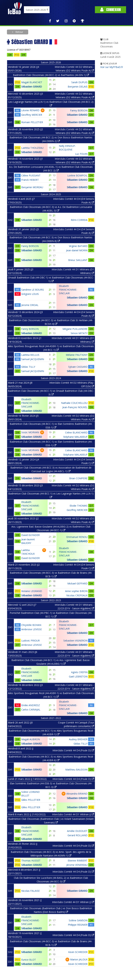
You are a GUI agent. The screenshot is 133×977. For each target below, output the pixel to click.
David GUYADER (30, 535)
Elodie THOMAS (78, 505)
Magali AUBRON (30, 739)
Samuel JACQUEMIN (32, 359)
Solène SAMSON (78, 920)
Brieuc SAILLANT (77, 260)
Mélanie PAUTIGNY (76, 354)
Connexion (110, 9)
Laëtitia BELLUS (30, 354)
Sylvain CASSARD (77, 366)
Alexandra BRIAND (76, 793)
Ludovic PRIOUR (30, 640)
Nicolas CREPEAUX (76, 595)
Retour (19, 32)
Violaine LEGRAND (31, 591)
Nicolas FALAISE (30, 890)
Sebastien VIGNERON (75, 640)
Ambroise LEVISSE (31, 629)
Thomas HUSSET (31, 860)
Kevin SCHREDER (77, 952)
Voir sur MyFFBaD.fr (111, 67)
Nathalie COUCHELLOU (74, 403)
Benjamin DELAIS (77, 86)
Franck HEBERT (30, 179)
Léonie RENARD (30, 110)
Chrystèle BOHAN (31, 625)
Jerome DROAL (29, 305)
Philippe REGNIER (77, 924)
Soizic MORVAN (30, 432)
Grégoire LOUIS (30, 294)
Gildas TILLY (28, 366)
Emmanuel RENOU (76, 537)
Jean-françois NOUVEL (74, 407)
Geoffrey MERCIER (31, 114)
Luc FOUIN (81, 153)
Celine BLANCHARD (76, 432)
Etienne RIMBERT (77, 860)
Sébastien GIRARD (31, 86)
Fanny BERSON (78, 110)
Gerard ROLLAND (77, 835)
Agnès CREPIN (79, 672)
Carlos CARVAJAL (30, 709)
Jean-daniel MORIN (76, 250)
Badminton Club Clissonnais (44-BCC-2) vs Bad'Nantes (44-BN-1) (51, 75)
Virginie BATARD (78, 246)
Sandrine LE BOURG (32, 289)
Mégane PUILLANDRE (75, 329)
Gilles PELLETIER (30, 799)
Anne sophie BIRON (76, 591)
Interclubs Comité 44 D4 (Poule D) (73, 750)
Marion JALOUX (78, 959)
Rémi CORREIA (79, 220)
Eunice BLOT (28, 959)
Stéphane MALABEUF (75, 436)
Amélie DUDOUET (77, 831)
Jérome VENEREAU (76, 864)
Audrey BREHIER (78, 739)
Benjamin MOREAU (32, 187)
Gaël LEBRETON (78, 676)
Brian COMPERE (78, 478)
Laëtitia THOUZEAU (32, 147)
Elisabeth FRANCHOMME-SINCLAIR (68, 289)
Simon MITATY (79, 333)
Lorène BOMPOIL (77, 175)
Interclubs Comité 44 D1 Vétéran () (73, 814)
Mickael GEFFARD (77, 583)
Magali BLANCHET (31, 82)
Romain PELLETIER (32, 122)
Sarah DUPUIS (79, 82)
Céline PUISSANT (31, 175)
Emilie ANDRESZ (30, 705)
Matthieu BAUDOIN (76, 769)
